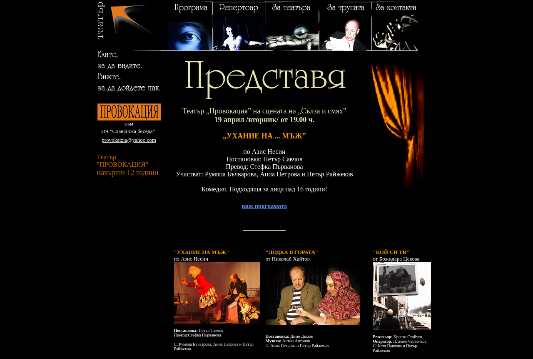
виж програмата (264, 206)
